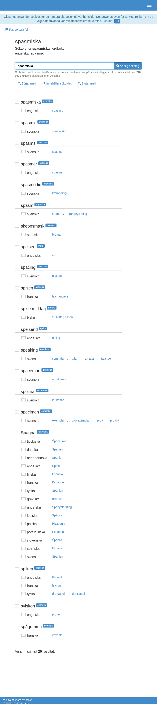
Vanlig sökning (127, 66)
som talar (58, 358)
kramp (56, 214)
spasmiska (59, 131)
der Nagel (78, 593)
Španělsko (59, 441)
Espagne (58, 482)
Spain (56, 466)
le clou (56, 585)
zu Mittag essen (62, 317)
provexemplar (81, 420)
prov (100, 420)
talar (74, 358)
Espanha (58, 531)
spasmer (58, 151)
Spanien (57, 449)
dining (56, 338)
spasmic (57, 110)
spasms (57, 172)
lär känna (58, 400)
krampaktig (59, 193)
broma (56, 234)
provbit (114, 420)
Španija (57, 540)
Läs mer (108, 21)
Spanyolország (62, 507)
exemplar (58, 420)
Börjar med (27, 83)
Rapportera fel (16, 29)
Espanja (57, 474)
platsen (57, 275)
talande (106, 358)
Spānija (57, 515)
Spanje (57, 457)
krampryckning (77, 214)
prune (56, 614)
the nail (57, 577)
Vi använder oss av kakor (17, 700)
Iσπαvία (57, 499)
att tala (89, 358)
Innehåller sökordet (57, 83)
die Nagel (58, 593)
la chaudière (60, 296)
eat (54, 255)
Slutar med (87, 83)
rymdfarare (59, 379)
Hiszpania (58, 523)
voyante (57, 635)
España (57, 548)
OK (117, 21)
